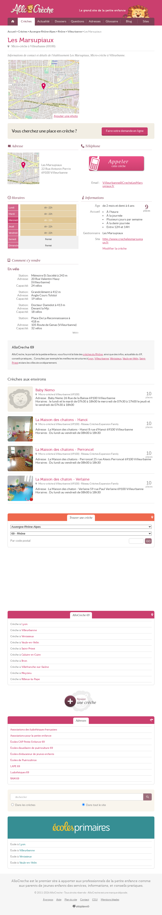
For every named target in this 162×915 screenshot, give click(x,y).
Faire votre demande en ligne (124, 130)
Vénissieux (116, 358)
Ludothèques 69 (19, 772)
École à (18, 844)
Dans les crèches (23, 805)
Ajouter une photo (66, 116)
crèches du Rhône (93, 354)
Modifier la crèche (115, 248)
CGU (95, 899)
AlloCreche (35, 9)
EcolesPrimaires (81, 827)
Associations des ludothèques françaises (33, 729)
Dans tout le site (94, 805)
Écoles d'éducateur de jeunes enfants (32, 754)
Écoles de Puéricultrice (23, 760)
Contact (84, 899)
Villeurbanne (101, 358)
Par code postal (20, 540)
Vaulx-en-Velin (130, 358)
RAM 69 (14, 778)
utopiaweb (81, 906)
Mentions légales (110, 899)
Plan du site (71, 899)
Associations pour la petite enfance (30, 735)
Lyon (90, 358)
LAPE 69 (15, 766)
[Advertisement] (118, 89)
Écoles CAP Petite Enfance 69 (27, 741)
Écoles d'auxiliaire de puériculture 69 (31, 747)
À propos (48, 899)
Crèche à (19, 624)
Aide (58, 899)
